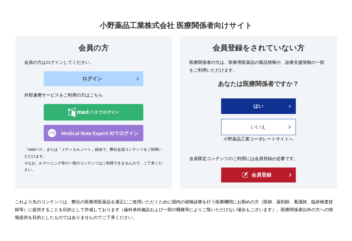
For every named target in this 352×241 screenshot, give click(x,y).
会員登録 (256, 175)
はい (258, 106)
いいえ (258, 127)
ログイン (92, 78)
